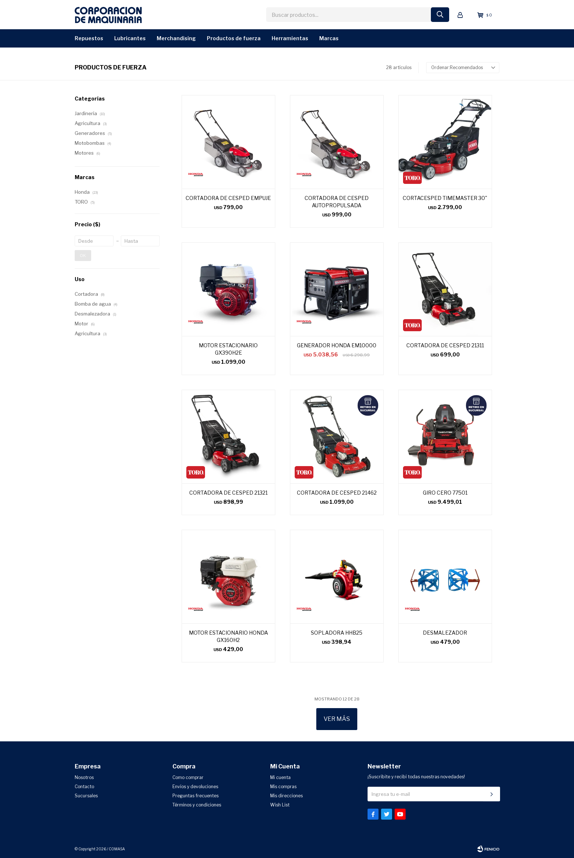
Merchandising (176, 38)
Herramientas (290, 38)
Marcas (329, 38)
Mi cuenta (280, 777)
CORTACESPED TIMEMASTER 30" (445, 198)
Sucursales (86, 795)
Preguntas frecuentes (195, 795)
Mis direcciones (286, 795)
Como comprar (188, 777)
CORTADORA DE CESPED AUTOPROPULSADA (337, 201)
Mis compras (283, 786)
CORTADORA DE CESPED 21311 (445, 345)
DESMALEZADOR (445, 633)
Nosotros (84, 777)
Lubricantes (130, 38)
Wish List (280, 805)
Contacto (84, 786)
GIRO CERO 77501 (445, 493)
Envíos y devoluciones (195, 786)
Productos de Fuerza (234, 38)
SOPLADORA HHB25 (336, 633)
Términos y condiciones (196, 805)
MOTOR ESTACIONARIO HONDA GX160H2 (228, 636)
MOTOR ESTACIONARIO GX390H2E (228, 349)
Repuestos (89, 38)
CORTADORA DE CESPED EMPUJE (228, 198)
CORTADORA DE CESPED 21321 (228, 493)
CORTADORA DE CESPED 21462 (337, 493)
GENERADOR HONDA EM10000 (336, 345)
